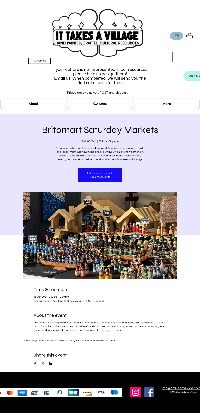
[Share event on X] (42, 363)
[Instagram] (135, 392)
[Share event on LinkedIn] (50, 363)
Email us (62, 78)
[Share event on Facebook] (34, 363)
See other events (100, 177)
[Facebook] (149, 392)
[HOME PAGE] (39, 61)
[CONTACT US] (176, 36)
